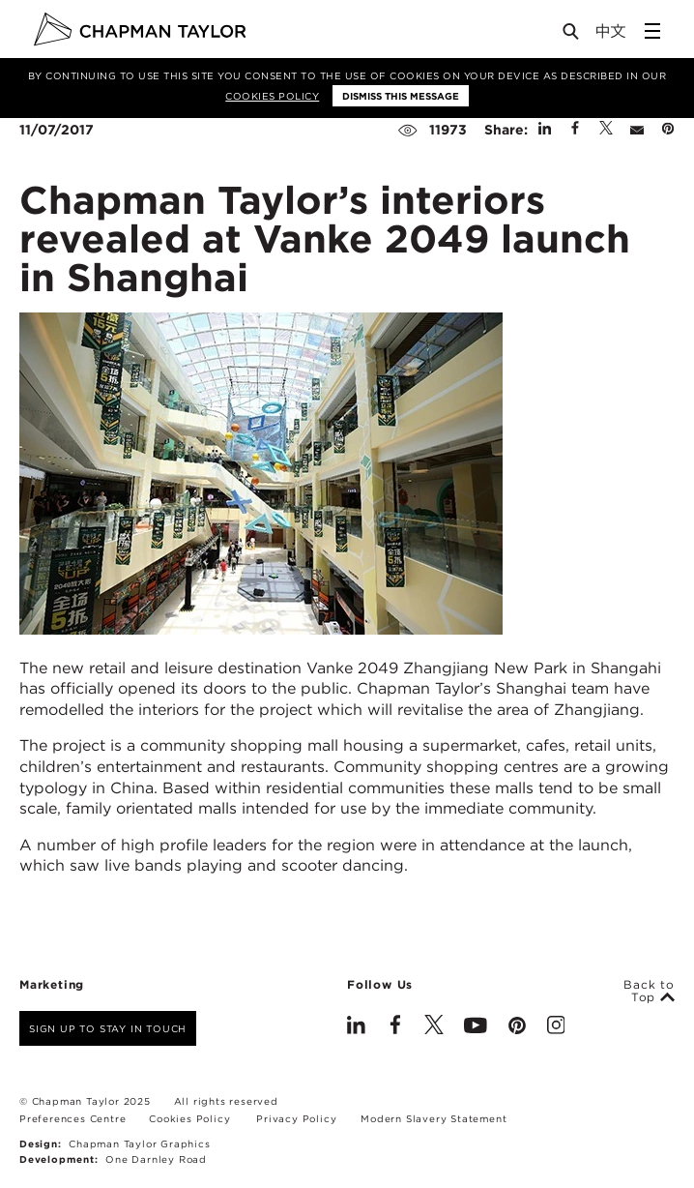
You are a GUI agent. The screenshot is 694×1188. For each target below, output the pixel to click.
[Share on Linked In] (544, 129)
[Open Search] (572, 35)
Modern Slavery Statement (433, 1118)
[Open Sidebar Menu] (652, 31)
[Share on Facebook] (575, 129)
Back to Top (649, 991)
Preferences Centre (72, 1118)
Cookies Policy (272, 96)
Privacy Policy (296, 1118)
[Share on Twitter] (606, 129)
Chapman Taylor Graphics (139, 1143)
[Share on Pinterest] (668, 129)
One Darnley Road (156, 1159)
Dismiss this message (400, 96)
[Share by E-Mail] (637, 129)
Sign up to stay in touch (108, 1028)
